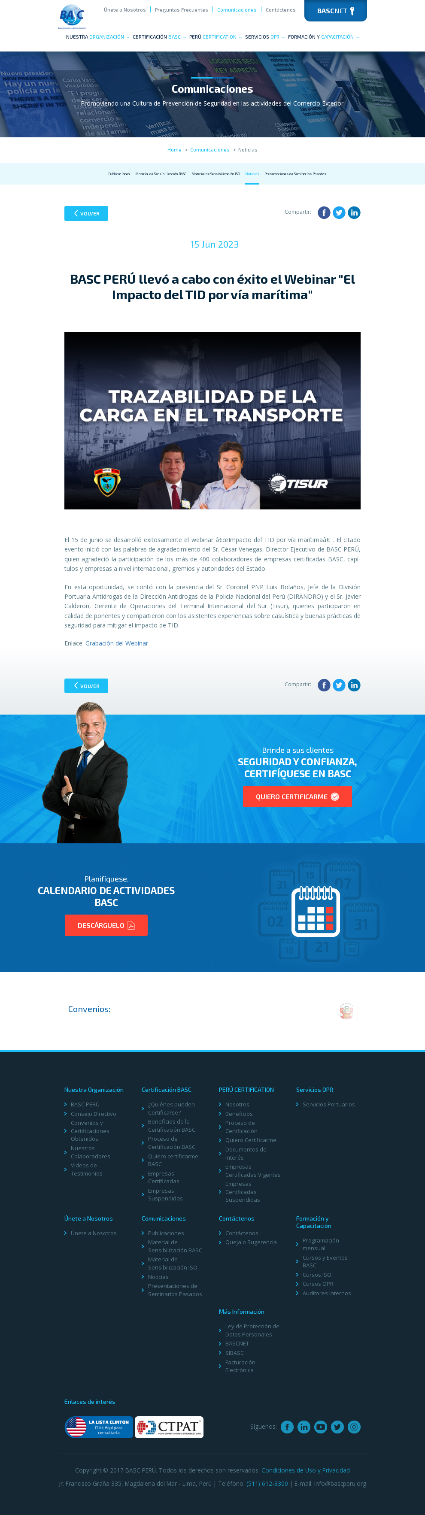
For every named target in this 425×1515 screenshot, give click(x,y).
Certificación (159, 36)
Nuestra (97, 36)
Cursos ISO (317, 1275)
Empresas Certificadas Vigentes (253, 1171)
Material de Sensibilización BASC (160, 174)
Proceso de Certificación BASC (171, 1143)
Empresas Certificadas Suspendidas (242, 1191)
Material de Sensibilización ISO (215, 174)
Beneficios (239, 1114)
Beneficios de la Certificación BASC (171, 1125)
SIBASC (234, 1353)
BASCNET (237, 1343)
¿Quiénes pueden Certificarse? (171, 1108)
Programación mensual (321, 1244)
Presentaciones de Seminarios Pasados (295, 174)
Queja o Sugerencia (251, 1242)
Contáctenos (281, 9)
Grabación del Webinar (116, 643)
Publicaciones (119, 174)
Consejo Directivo (93, 1114)
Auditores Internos (327, 1293)
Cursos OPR (318, 1284)
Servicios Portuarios (329, 1104)
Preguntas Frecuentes (181, 9)
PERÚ (215, 36)
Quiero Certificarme (297, 796)
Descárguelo (106, 925)
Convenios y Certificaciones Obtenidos (90, 1130)
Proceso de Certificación (241, 1127)
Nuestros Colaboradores (90, 1152)
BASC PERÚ (85, 1104)
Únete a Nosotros (125, 9)
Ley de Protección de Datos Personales (252, 1330)
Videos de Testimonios (87, 1169)
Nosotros (237, 1104)
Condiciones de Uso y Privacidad (305, 1470)
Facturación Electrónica (240, 1366)
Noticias (252, 174)
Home (174, 149)
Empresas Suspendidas (165, 1195)
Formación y (323, 36)
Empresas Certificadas (163, 1177)
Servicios (265, 36)
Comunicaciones (237, 9)
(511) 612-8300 (267, 1483)
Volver (87, 213)
